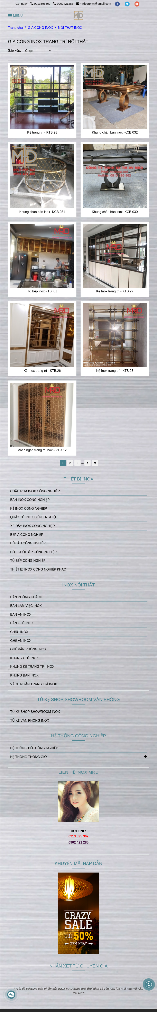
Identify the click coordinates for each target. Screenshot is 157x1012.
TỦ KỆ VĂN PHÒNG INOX (29, 720)
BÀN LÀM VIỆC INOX (26, 605)
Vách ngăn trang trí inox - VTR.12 (42, 450)
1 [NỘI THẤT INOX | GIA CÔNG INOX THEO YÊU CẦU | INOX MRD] (63, 463)
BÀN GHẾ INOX (22, 623)
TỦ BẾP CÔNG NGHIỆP (28, 560)
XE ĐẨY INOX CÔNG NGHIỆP (32, 526)
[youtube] (136, 3)
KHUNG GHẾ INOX (24, 658)
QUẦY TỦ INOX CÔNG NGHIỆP (33, 517)
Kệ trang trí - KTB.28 (42, 132)
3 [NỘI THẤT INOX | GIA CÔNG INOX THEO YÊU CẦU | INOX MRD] (77, 463)
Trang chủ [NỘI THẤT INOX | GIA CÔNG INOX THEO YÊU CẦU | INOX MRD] (15, 27)
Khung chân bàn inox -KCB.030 (115, 212)
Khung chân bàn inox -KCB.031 (42, 212)
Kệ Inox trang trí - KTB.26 (42, 370)
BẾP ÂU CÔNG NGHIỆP (28, 543)
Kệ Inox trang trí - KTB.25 (114, 370)
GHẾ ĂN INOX (20, 640)
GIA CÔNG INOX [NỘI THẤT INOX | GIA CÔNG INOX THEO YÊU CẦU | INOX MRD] (40, 27)
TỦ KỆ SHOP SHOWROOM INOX (35, 711)
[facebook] (118, 3)
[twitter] (127, 3)
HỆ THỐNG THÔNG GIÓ (78, 756)
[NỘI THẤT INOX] (79, 15)
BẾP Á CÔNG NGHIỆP (26, 534)
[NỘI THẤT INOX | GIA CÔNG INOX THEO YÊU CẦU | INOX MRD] (42, 97)
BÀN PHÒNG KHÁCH (26, 597)
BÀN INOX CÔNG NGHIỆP (30, 500)
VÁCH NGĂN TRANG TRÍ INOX (33, 684)
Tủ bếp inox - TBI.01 (42, 291)
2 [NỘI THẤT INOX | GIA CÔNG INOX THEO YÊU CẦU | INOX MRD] (70, 463)
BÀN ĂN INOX (20, 614)
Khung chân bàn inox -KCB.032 (115, 132)
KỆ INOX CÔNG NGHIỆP (28, 508)
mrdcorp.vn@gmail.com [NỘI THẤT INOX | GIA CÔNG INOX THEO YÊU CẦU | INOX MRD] (93, 3)
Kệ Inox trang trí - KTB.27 (114, 291)
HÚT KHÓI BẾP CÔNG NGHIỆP (33, 552)
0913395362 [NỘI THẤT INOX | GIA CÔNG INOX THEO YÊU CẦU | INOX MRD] (40, 3)
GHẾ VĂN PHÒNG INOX (28, 649)
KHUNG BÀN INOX (24, 675)
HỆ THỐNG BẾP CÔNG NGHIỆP (34, 748)
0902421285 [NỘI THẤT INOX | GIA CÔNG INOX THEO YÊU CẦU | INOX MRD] (63, 3)
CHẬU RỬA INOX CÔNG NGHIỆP (35, 491)
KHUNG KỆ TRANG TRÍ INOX (32, 666)
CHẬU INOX (19, 632)
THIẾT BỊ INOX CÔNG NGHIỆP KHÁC (38, 569)
